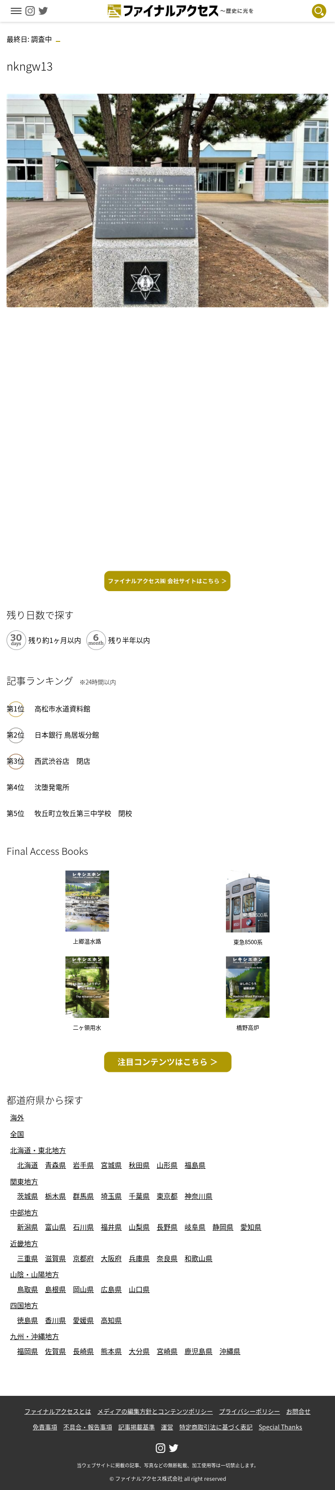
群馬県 (83, 1196)
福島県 (195, 1165)
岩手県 (83, 1165)
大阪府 (111, 1258)
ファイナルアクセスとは (57, 1411)
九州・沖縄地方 (34, 1336)
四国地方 (24, 1305)
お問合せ (298, 1411)
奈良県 (167, 1258)
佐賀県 (55, 1351)
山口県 (139, 1289)
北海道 (27, 1165)
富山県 (55, 1226)
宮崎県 (167, 1351)
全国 (17, 1134)
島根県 (55, 1289)
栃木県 (55, 1196)
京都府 (83, 1258)
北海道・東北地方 (38, 1150)
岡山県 (83, 1289)
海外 (17, 1117)
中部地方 (24, 1212)
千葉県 (139, 1196)
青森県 (55, 1165)
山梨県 (139, 1226)
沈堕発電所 (51, 787)
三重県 (27, 1258)
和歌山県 (198, 1258)
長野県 (167, 1226)
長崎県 (83, 1351)
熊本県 (111, 1351)
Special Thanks (280, 1426)
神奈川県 (198, 1196)
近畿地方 (24, 1243)
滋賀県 (55, 1258)
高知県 (111, 1320)
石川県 (83, 1226)
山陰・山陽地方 (34, 1274)
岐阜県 (195, 1226)
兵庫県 (139, 1258)
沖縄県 (229, 1351)
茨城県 (27, 1196)
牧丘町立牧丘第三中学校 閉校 (83, 813)
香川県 (55, 1320)
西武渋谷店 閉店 (62, 760)
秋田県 (139, 1165)
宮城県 (111, 1165)
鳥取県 (27, 1289)
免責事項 (45, 1426)
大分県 (139, 1351)
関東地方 (24, 1181)
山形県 (167, 1165)
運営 (167, 1426)
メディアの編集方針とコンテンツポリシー (155, 1411)
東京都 (167, 1196)
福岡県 (27, 1351)
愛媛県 (83, 1320)
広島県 (111, 1289)
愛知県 (250, 1226)
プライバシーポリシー (249, 1411)
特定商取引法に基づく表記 (216, 1426)
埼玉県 (111, 1196)
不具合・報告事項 (87, 1426)
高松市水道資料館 (62, 708)
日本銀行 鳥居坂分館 (66, 734)
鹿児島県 (198, 1351)
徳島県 (27, 1320)
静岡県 (222, 1226)
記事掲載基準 (136, 1426)
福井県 (111, 1226)
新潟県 (27, 1226)
